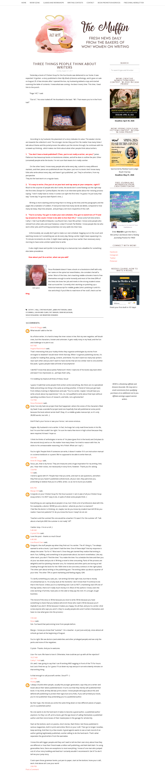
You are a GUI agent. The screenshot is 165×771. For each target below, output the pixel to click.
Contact (90, 3)
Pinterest (113, 261)
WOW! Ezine (35, 3)
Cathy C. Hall (33, 310)
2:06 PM (33, 766)
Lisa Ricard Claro (42, 312)
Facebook (113, 252)
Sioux (32, 621)
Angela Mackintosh (38, 348)
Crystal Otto (35, 533)
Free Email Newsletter (134, 3)
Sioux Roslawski (32, 315)
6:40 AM (33, 539)
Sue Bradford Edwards (49, 315)
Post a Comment (32, 769)
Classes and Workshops (53, 3)
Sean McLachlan (65, 312)
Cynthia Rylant (46, 310)
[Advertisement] (124, 345)
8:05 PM (33, 488)
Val (31, 473)
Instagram (114, 255)
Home (23, 3)
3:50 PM (33, 457)
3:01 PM (33, 678)
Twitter (113, 258)
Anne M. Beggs (36, 327)
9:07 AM (33, 345)
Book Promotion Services (109, 3)
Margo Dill (34, 491)
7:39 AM (33, 618)
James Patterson (60, 310)
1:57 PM (33, 400)
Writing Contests (75, 3)
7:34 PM (33, 470)
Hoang (33, 681)
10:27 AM (34, 657)
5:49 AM (33, 530)
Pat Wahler (54, 312)
